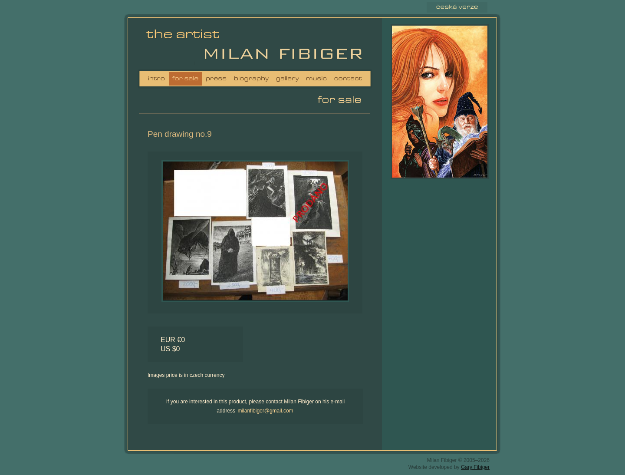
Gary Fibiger (475, 467)
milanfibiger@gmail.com (265, 411)
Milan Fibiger (186, 45)
